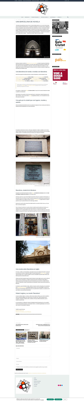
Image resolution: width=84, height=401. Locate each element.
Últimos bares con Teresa (31, 85)
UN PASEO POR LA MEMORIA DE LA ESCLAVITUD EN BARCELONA (43, 325)
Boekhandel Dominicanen (22, 287)
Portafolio (20, 0)
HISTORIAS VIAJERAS (45, 17)
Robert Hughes (43, 273)
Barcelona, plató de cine (20, 310)
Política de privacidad (27, 0)
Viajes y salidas (39, 314)
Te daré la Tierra (33, 79)
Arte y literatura (22, 314)
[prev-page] (48, 329)
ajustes (41, 399)
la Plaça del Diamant (35, 78)
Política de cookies (35, 0)
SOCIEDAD (60, 17)
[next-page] (49, 329)
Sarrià (30, 95)
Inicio (22, 17)
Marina (21, 79)
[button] (68, 17)
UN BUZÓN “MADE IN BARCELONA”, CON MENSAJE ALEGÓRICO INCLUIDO (33, 341)
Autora (16, 0)
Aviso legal (42, 0)
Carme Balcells (36, 199)
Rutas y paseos (34, 314)
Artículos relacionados (20, 329)
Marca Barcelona (28, 314)
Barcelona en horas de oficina (32, 63)
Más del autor (27, 329)
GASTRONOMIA (53, 17)
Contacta (46, 0)
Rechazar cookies (58, 399)
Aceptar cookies (49, 399)
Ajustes (66, 399)
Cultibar (23, 85)
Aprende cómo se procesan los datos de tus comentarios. (37, 373)
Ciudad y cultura (24, 19)
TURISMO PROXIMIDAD (35, 17)
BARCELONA (27, 17)
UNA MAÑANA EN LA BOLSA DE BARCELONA (22, 325)
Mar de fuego (38, 79)
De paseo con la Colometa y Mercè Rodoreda (23, 311)
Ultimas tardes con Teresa (38, 80)
